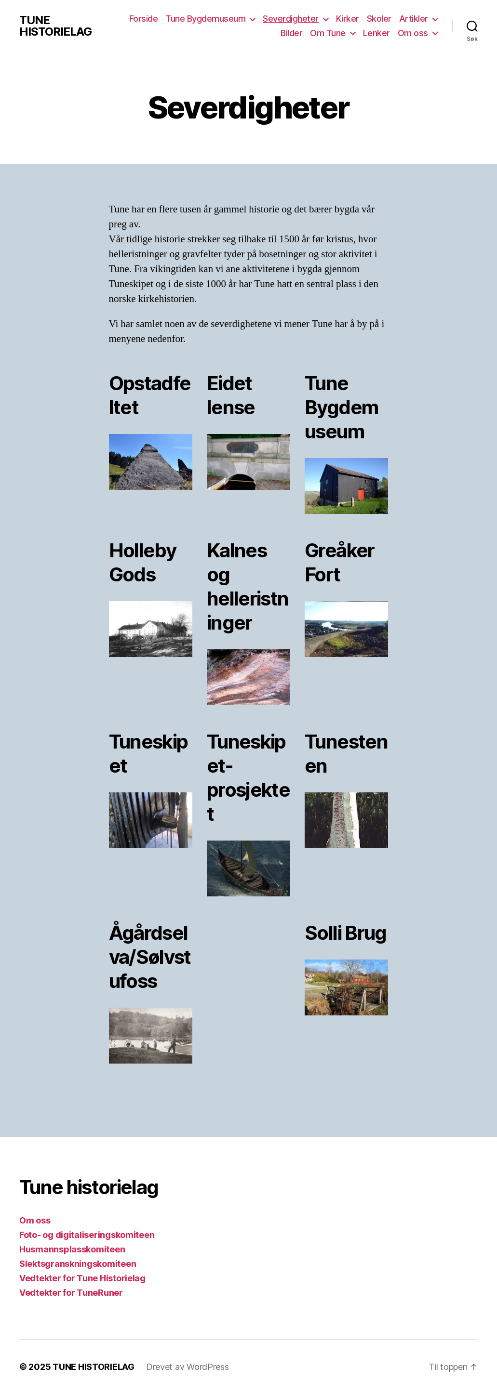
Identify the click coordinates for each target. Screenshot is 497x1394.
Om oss (413, 33)
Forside (143, 18)
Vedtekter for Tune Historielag (82, 1278)
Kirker (347, 18)
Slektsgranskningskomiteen (77, 1264)
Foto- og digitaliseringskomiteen (86, 1235)
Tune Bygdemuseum (205, 18)
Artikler (413, 18)
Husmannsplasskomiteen (72, 1249)
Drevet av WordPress (187, 1367)
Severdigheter (291, 18)
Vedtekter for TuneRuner (71, 1293)
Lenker (376, 33)
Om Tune (328, 33)
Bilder (291, 33)
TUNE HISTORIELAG (55, 26)
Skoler (379, 18)
